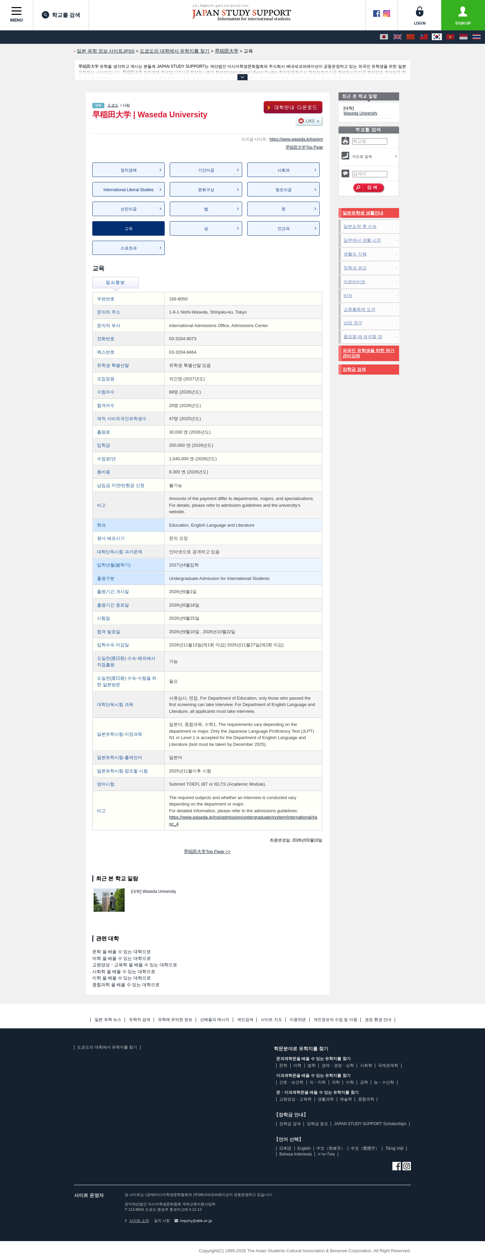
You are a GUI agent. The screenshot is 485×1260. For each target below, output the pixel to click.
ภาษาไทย (326, 1154)
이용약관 (298, 1020)
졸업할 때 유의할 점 (363, 336)
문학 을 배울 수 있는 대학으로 (121, 951)
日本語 (285, 1148)
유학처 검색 (139, 1020)
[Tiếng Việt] (450, 37)
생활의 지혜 (355, 254)
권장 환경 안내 (378, 1020)
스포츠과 (129, 248)
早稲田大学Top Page (304, 147)
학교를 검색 (61, 15)
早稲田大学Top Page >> (207, 851)
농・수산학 (384, 1082)
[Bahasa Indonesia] (463, 37)
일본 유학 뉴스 (108, 1020)
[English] (397, 37)
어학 (297, 1065)
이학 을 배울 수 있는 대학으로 (121, 977)
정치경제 (129, 170)
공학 (364, 1082)
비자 (348, 295)
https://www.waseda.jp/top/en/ (296, 139)
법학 (312, 1065)
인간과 (284, 228)
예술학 (346, 1099)
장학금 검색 (354, 369)
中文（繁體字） (365, 1148)
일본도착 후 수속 (360, 226)
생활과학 (326, 1099)
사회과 (284, 170)
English (304, 1148)
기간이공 (206, 170)
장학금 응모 (355, 267)
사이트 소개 (137, 1221)
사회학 (366, 1065)
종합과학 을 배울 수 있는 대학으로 (126, 984)
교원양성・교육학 (295, 1099)
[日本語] (384, 37)
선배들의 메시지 (214, 1020)
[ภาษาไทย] (477, 37)
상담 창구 (353, 322)
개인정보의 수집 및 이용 (335, 1020)
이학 (350, 1082)
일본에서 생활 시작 (362, 240)
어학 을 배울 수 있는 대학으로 (121, 958)
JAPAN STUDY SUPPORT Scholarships (370, 1123)
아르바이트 (354, 281)
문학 (283, 1065)
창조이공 (284, 189)
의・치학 (318, 1082)
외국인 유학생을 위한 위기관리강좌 (368, 353)
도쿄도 (113, 105)
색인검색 (245, 1020)
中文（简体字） (331, 1148)
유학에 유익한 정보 (175, 1020)
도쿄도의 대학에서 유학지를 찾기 (107, 1047)
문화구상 (206, 189)
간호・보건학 (291, 1082)
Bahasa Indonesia (295, 1154)
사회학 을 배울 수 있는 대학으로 (123, 971)
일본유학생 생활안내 (363, 212)
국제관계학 (388, 1065)
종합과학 (366, 1099)
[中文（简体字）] (411, 37)
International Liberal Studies (128, 189)
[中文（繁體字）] (424, 37)
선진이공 (129, 209)
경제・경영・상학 (338, 1065)
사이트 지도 (271, 1020)
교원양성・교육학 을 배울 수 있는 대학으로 (134, 964)
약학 (336, 1082)
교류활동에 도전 (360, 309)
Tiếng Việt (394, 1148)
